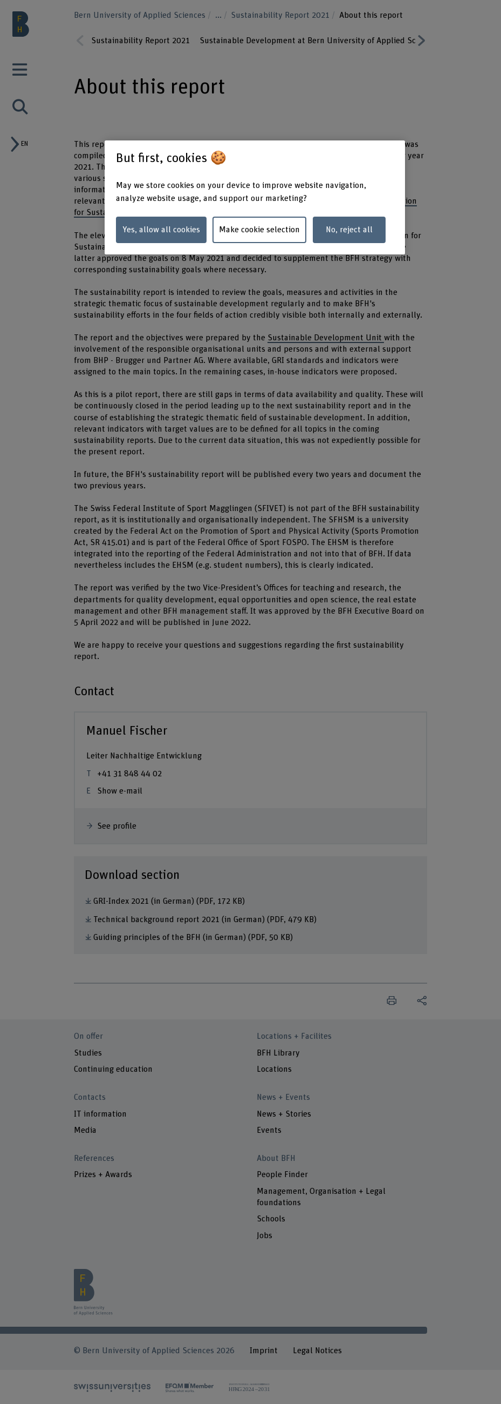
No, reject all (349, 229)
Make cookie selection (259, 229)
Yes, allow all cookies (161, 229)
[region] (255, 197)
